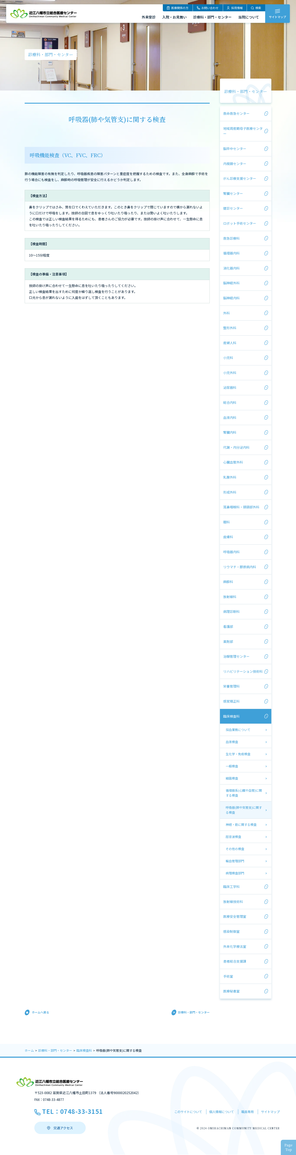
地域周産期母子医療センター (243, 131)
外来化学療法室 (234, 946)
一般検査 (232, 766)
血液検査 (232, 742)
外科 (226, 312)
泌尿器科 (229, 387)
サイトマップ (270, 1112)
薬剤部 (228, 641)
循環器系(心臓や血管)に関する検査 (244, 792)
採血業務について (238, 729)
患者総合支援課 (234, 961)
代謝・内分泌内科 (236, 447)
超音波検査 (233, 836)
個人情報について (217, 1112)
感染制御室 (231, 931)
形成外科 (229, 492)
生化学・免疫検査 (238, 754)
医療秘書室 (231, 991)
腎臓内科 (229, 432)
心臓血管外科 (233, 462)
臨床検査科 (231, 716)
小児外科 (229, 372)
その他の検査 (235, 849)
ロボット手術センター (239, 223)
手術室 (228, 976)
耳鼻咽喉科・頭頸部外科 (241, 506)
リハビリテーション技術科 (243, 671)
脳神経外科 (231, 282)
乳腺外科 (229, 477)
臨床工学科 (231, 886)
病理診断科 (231, 611)
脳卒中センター (234, 148)
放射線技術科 (233, 901)
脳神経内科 (231, 297)
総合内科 (229, 402)
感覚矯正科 (231, 701)
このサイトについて (180, 1112)
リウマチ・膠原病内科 (239, 566)
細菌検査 (232, 778)
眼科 (226, 521)
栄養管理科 (231, 686)
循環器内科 (231, 253)
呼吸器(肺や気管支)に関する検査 (244, 810)
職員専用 (244, 1112)
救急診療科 (231, 238)
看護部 (228, 626)
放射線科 (229, 596)
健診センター (233, 208)
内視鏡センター (234, 163)
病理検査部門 (235, 873)
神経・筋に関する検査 (241, 824)
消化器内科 (231, 268)
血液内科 (229, 417)
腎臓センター (233, 193)
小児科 (228, 357)
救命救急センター (236, 113)
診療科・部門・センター (245, 91)
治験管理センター (236, 656)
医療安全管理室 (234, 916)
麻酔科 (228, 581)
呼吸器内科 (231, 551)
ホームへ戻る (40, 1012)
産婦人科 (229, 342)
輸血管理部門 (235, 861)
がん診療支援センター (239, 178)
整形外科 (229, 327)
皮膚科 (228, 536)
